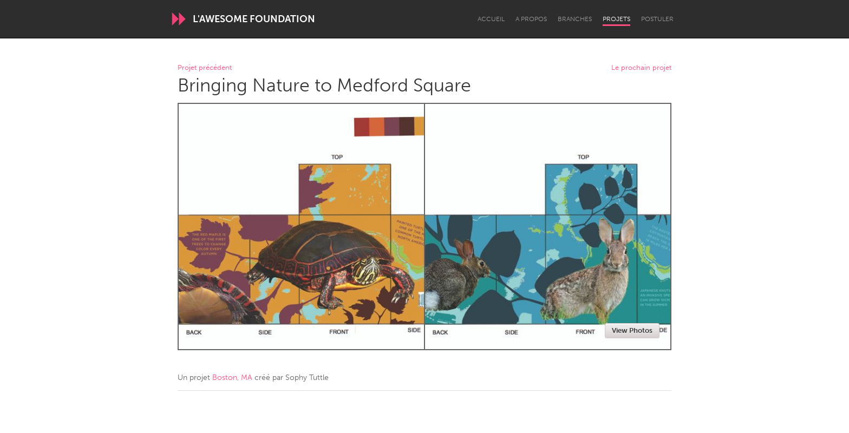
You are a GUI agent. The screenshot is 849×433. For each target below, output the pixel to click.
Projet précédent (205, 67)
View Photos (632, 330)
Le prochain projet (641, 67)
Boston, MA (232, 377)
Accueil (491, 19)
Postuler (657, 19)
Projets (616, 19)
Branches (575, 19)
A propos (531, 19)
